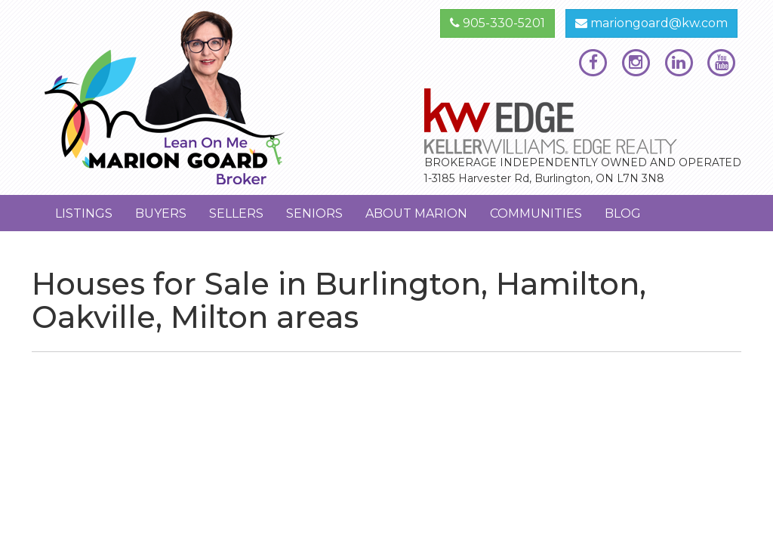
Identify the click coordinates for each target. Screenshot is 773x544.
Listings (83, 213)
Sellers (236, 213)
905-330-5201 (497, 23)
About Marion (416, 213)
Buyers (160, 213)
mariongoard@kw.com (651, 23)
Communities (536, 213)
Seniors (314, 213)
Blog (623, 213)
